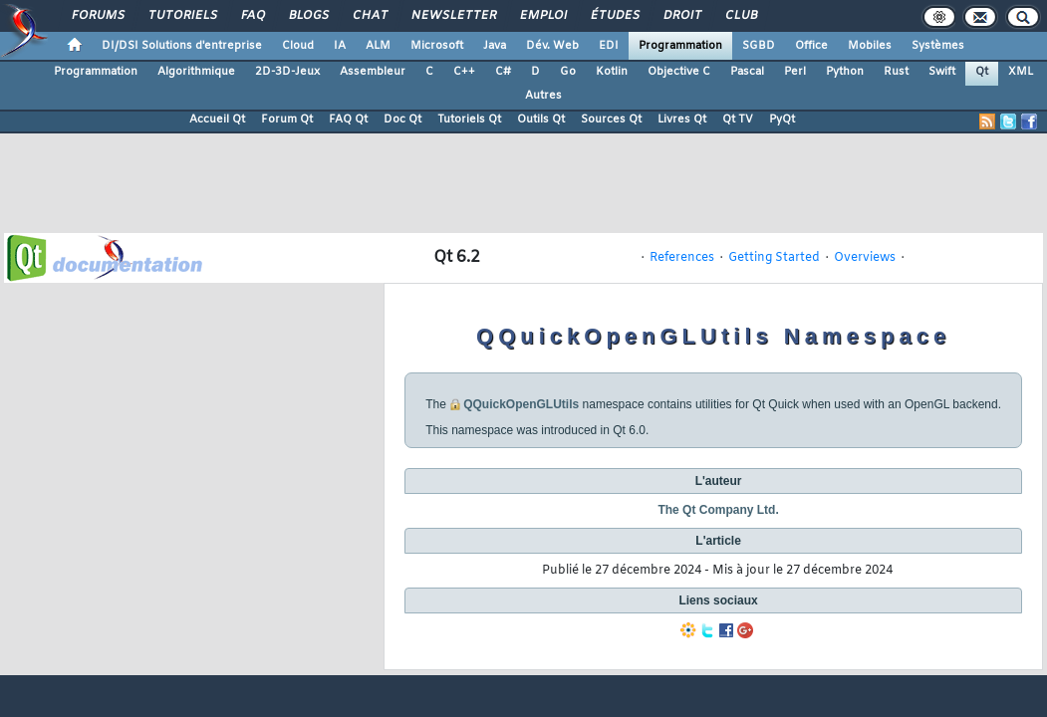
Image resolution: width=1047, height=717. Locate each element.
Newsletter (452, 16)
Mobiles (870, 46)
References (682, 258)
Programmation (680, 46)
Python (845, 72)
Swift (941, 72)
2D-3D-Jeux (287, 72)
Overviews (865, 258)
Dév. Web (552, 46)
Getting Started (774, 258)
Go (568, 72)
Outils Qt (541, 119)
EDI (609, 46)
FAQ (252, 16)
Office (811, 46)
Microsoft (436, 46)
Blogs (308, 16)
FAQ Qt (348, 119)
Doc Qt (402, 119)
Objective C (679, 72)
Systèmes (938, 46)
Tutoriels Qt (469, 119)
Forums (97, 16)
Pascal (747, 72)
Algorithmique (196, 72)
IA (340, 46)
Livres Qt (681, 119)
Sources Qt (611, 119)
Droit (681, 16)
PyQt (782, 119)
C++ (464, 72)
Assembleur (372, 72)
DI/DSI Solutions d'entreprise (182, 46)
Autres (543, 96)
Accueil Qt (217, 119)
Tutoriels (181, 16)
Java (494, 46)
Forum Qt (287, 119)
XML (1020, 72)
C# (503, 72)
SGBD (758, 46)
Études (614, 16)
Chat (369, 16)
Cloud (298, 46)
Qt (981, 72)
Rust (896, 72)
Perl (795, 72)
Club (740, 16)
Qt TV (737, 119)
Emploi (542, 16)
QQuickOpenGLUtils (521, 404)
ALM (378, 46)
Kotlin (612, 72)
